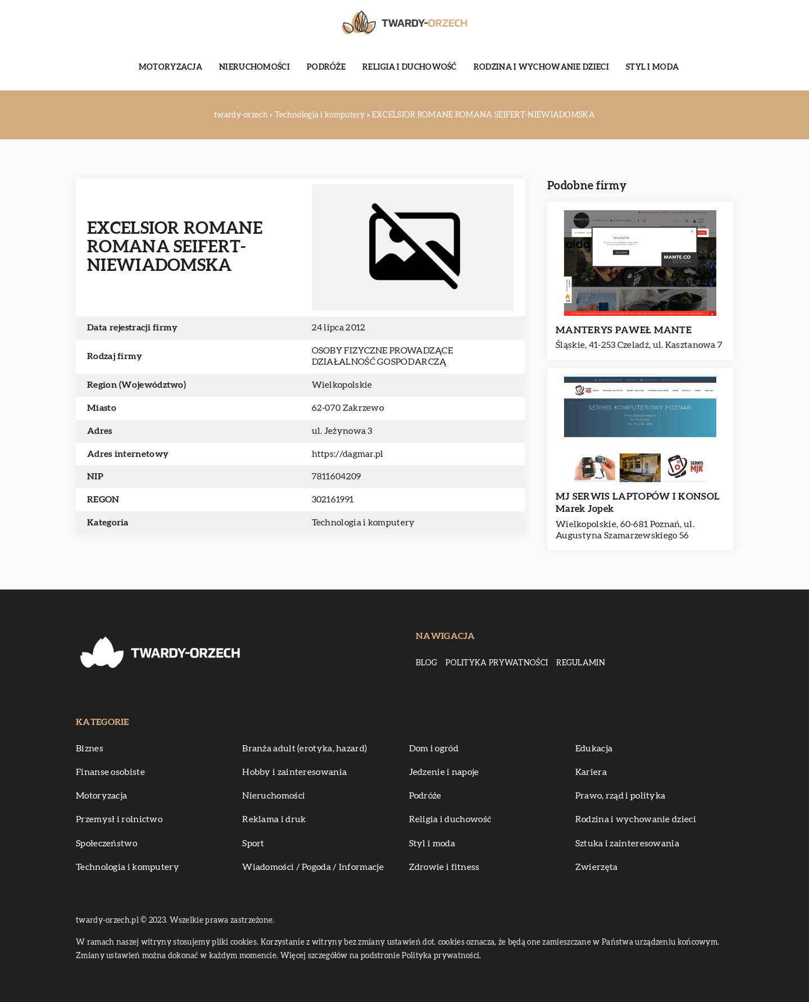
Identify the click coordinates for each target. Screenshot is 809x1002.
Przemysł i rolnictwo (119, 819)
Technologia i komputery (363, 522)
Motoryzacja (170, 67)
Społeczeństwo (106, 843)
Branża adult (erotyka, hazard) (304, 748)
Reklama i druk (274, 819)
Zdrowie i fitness (444, 867)
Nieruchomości (254, 67)
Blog (426, 663)
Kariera (591, 772)
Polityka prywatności (497, 663)
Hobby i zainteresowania (294, 772)
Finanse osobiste (110, 772)
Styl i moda (652, 67)
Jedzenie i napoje (444, 772)
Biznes (89, 748)
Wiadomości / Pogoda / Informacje (313, 867)
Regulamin (580, 663)
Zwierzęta (596, 867)
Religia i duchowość (409, 67)
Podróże (326, 67)
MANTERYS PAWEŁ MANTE (624, 330)
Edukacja (593, 748)
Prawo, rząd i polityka (620, 795)
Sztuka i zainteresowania (627, 843)
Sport (253, 843)
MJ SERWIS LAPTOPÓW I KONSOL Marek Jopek (638, 503)
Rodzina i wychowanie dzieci (541, 67)
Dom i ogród (433, 748)
